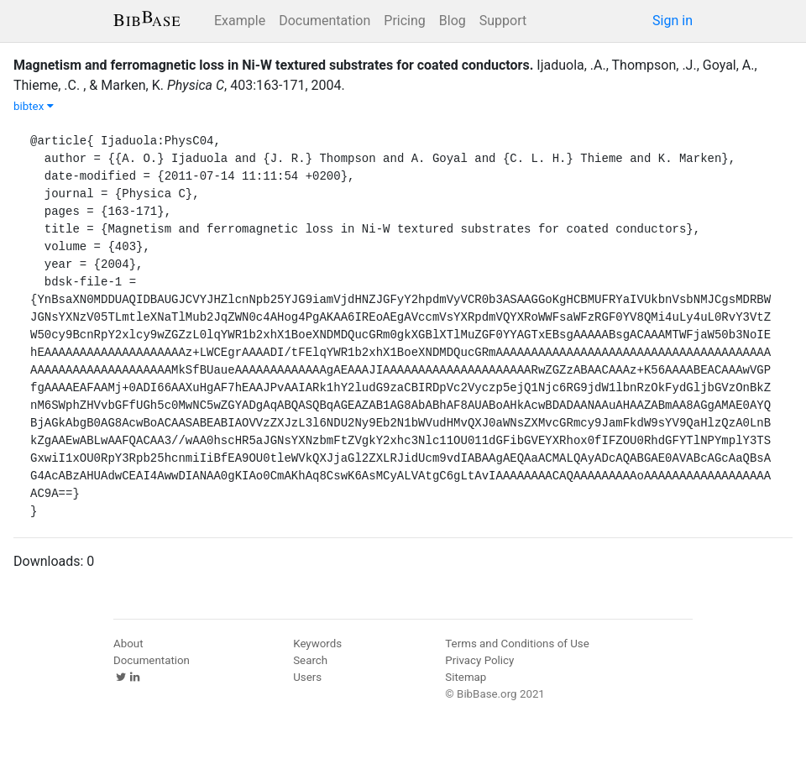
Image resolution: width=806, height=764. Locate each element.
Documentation (324, 21)
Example (239, 21)
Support (502, 21)
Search (310, 660)
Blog (452, 21)
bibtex (33, 106)
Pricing (405, 21)
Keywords (317, 643)
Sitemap (465, 677)
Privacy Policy (479, 660)
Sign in (672, 21)
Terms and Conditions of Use (517, 643)
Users (307, 677)
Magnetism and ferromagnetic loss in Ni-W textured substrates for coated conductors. (273, 65)
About (128, 643)
